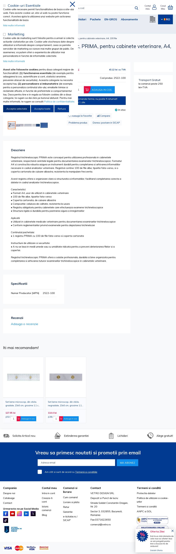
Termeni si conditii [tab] (149, 488)
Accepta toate (42, 108)
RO (165, 19)
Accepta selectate (16, 108)
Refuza (62, 108)
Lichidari (80, 19)
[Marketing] (4, 34)
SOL (149, 511)
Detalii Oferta (156, 550)
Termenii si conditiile (86, 471)
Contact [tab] (95, 488)
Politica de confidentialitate (59, 101)
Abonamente (129, 19)
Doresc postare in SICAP (106, 122)
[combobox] (91, 8)
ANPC (140, 511)
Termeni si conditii (147, 506)
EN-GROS (110, 19)
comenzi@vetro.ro (100, 524)
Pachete (95, 19)
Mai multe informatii (14, 25)
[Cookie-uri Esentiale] (4, 5)
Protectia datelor (146, 493)
